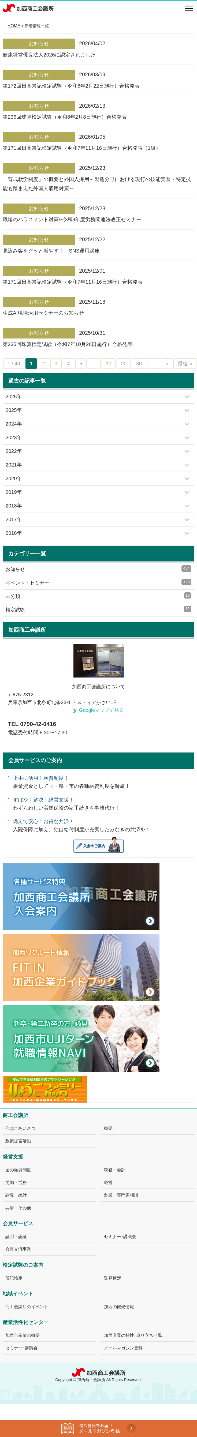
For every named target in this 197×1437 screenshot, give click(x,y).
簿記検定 (14, 1278)
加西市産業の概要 (22, 1335)
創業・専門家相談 (121, 1195)
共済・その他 (18, 1207)
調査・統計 (16, 1195)
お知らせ (98, 568)
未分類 (98, 595)
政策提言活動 (18, 1140)
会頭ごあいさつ (20, 1128)
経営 (108, 1182)
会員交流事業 (18, 1249)
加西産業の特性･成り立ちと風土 (135, 1335)
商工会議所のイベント (26, 1306)
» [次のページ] (166, 363)
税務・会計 (114, 1169)
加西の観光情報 (119, 1306)
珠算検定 (112, 1278)
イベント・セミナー (98, 582)
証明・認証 (16, 1236)
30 (139, 363)
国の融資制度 (18, 1169)
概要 (108, 1128)
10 (108, 363)
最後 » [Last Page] (185, 363)
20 (124, 363)
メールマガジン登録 (123, 1347)
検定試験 (98, 609)
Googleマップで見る (101, 710)
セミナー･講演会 (120, 1236)
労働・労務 (16, 1182)
